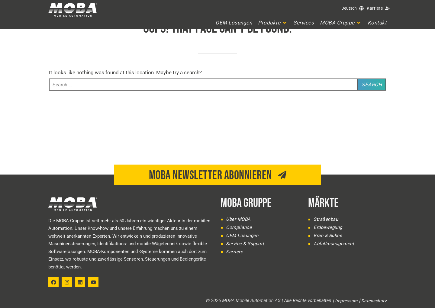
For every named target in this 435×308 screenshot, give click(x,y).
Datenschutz (374, 300)
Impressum (346, 300)
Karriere (375, 8)
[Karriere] (387, 8)
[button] (272, 22)
